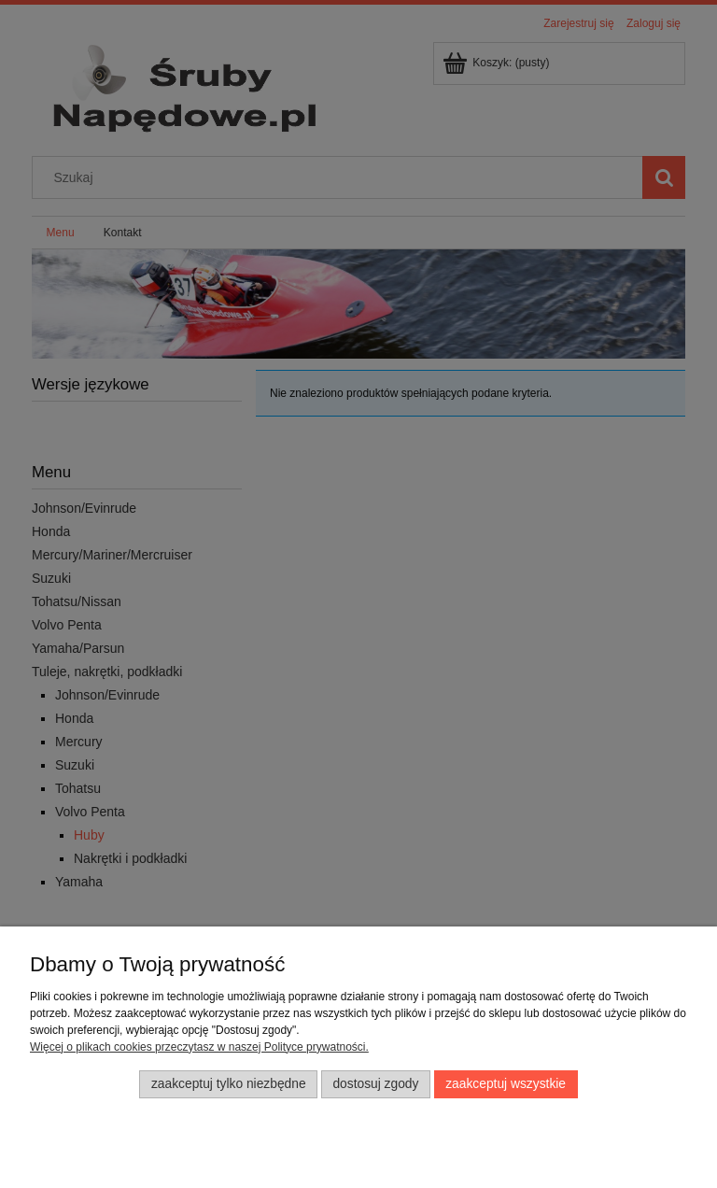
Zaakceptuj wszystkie (505, 1084)
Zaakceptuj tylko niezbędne (228, 1084)
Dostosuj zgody (375, 1084)
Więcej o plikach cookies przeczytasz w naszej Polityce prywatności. (199, 1047)
